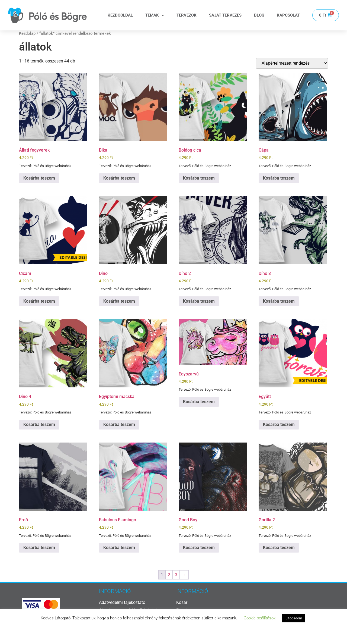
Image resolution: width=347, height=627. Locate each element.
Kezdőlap (27, 33)
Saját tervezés (225, 15)
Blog (259, 15)
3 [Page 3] (176, 574)
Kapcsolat (288, 15)
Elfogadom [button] (293, 618)
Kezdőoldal (120, 15)
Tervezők (186, 15)
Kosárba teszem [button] (39, 178)
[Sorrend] (292, 63)
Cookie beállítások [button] (259, 618)
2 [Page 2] (169, 574)
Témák (154, 15)
